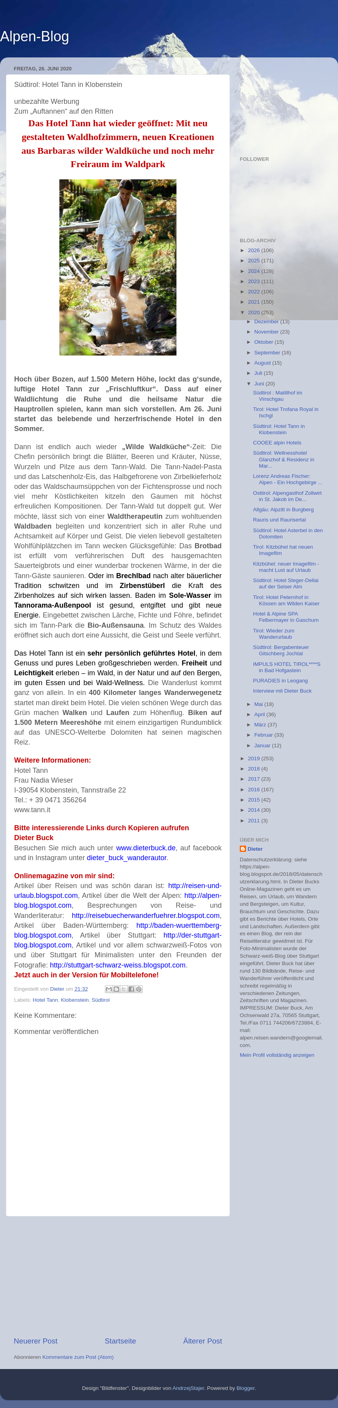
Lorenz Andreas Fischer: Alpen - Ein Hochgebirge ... (287, 479)
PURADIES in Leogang (280, 681)
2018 (254, 769)
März (261, 725)
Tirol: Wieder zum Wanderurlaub (273, 634)
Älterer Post (202, 1341)
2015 (254, 800)
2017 (254, 779)
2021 (254, 302)
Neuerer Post (35, 1341)
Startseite (120, 1341)
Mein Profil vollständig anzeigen (277, 1055)
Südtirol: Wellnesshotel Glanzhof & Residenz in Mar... (283, 459)
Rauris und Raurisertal (279, 520)
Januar (263, 745)
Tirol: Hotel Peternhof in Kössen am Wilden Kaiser (286, 600)
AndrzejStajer (188, 1388)
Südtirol (101, 1000)
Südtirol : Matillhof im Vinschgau (277, 396)
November (267, 332)
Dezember (267, 321)
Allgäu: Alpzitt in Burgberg (283, 509)
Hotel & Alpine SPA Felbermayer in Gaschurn (286, 617)
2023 (254, 281)
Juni (260, 384)
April (260, 714)
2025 (254, 261)
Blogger (246, 1388)
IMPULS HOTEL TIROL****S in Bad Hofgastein (287, 667)
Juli (259, 373)
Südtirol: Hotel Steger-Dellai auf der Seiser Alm (286, 583)
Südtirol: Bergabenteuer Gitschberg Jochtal (281, 650)
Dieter (255, 849)
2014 (254, 810)
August (263, 363)
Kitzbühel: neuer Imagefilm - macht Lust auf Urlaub (286, 567)
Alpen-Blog (34, 36)
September (268, 353)
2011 (254, 821)
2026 (254, 250)
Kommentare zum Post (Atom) (78, 1357)
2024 (254, 271)
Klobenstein (75, 1000)
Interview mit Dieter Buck (282, 691)
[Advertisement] (118, 1276)
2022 (254, 292)
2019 (254, 758)
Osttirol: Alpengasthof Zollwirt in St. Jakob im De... (287, 496)
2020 (254, 312)
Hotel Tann (45, 1000)
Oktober (264, 342)
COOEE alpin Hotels (277, 443)
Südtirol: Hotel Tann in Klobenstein (279, 429)
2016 (254, 789)
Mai (259, 704)
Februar (264, 735)
